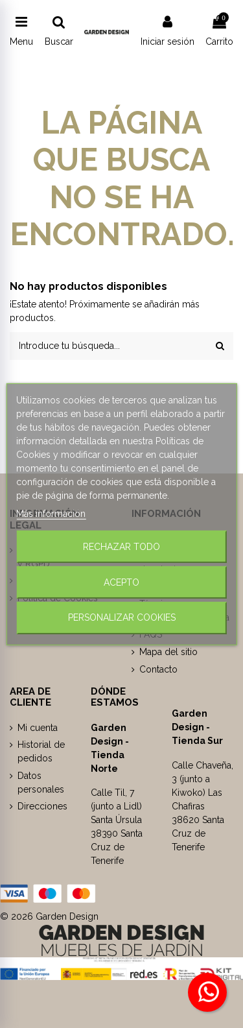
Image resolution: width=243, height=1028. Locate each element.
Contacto (158, 669)
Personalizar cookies (122, 617)
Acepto (121, 582)
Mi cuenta (37, 728)
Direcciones (42, 806)
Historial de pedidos (41, 751)
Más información (51, 513)
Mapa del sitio (168, 652)
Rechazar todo (121, 546)
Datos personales (40, 783)
